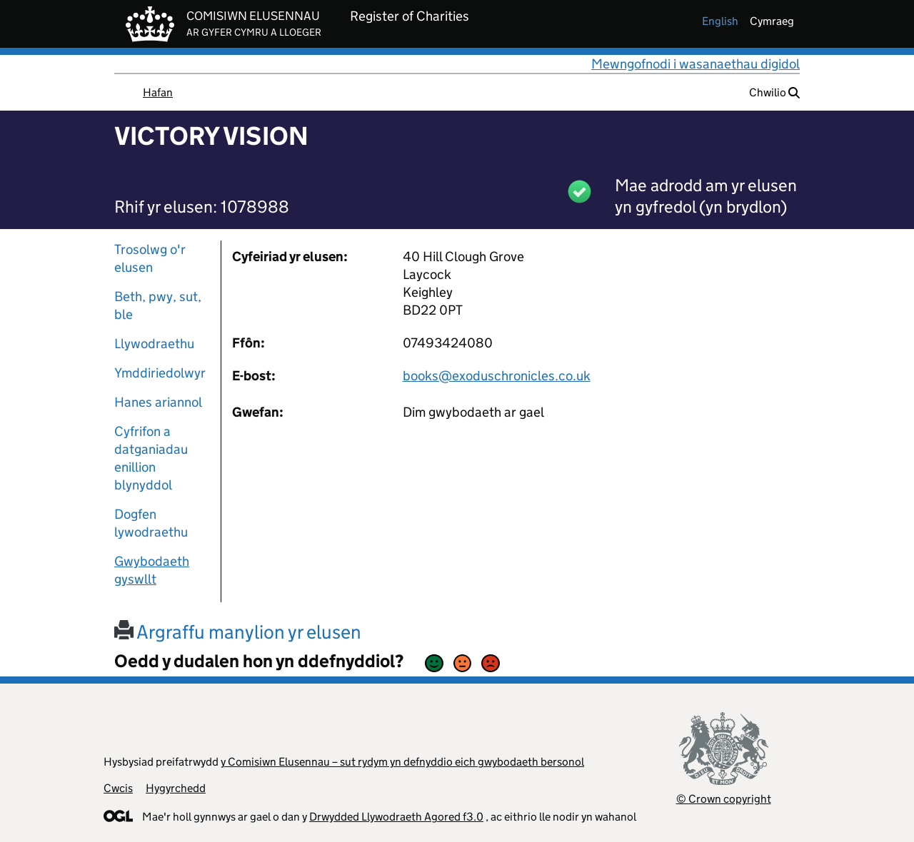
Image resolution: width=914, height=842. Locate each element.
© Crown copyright (723, 799)
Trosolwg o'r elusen (150, 258)
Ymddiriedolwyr (160, 373)
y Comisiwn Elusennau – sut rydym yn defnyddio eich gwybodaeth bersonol (402, 762)
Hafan (158, 92)
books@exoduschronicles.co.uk (497, 375)
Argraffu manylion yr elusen (237, 632)
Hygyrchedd (176, 788)
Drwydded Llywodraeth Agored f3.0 (396, 816)
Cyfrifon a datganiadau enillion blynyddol (151, 458)
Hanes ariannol (158, 402)
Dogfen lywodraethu (151, 523)
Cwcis (118, 788)
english (720, 21)
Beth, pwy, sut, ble (157, 305)
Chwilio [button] (774, 92)
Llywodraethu (154, 343)
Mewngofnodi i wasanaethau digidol (695, 64)
